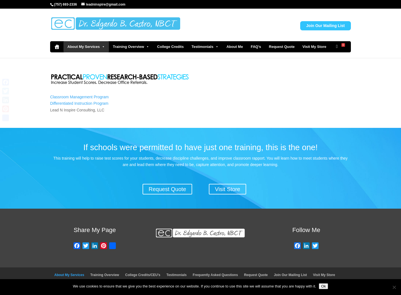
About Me (234, 47)
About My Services (86, 46)
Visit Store (227, 189)
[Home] (56, 46)
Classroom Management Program (79, 97)
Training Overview (131, 46)
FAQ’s (256, 47)
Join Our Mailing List (325, 25)
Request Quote (282, 47)
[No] (394, 287)
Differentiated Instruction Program (79, 103)
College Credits (170, 47)
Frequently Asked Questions (215, 275)
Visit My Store (314, 47)
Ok (323, 286)
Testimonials (205, 46)
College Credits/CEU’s (142, 275)
